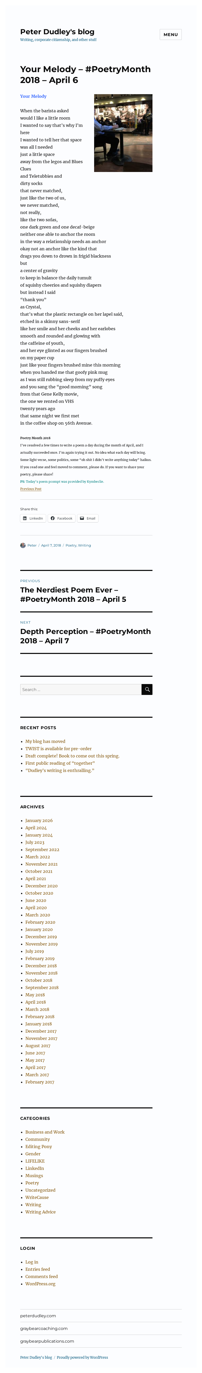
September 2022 (42, 849)
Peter (32, 545)
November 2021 (41, 864)
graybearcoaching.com (44, 1328)
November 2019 (41, 944)
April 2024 (36, 827)
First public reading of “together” (60, 763)
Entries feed (37, 1269)
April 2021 (35, 878)
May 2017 (35, 1060)
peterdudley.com (38, 1315)
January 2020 (39, 929)
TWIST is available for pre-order (58, 748)
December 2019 (41, 936)
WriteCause (37, 1197)
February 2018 (39, 1016)
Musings (34, 1175)
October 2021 (38, 871)
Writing (84, 545)
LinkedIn (34, 1168)
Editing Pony (38, 1146)
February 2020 (40, 922)
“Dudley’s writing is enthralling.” (59, 770)
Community (37, 1139)
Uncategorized (40, 1190)
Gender (32, 1153)
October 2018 (38, 980)
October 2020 (39, 893)
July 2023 (34, 842)
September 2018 (42, 987)
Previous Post (30, 489)
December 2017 (41, 1031)
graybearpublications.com (47, 1341)
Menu (171, 34)
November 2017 (41, 1038)
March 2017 (37, 1074)
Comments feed (41, 1276)
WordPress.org (40, 1283)
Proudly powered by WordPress (82, 1357)
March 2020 (37, 914)
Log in (31, 1262)
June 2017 (35, 1052)
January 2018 (38, 1023)
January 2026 (39, 820)
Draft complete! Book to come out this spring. (72, 755)
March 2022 (37, 856)
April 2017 (35, 1067)
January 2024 (39, 835)
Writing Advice (40, 1212)
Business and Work (45, 1132)
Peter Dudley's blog (57, 31)
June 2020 (35, 900)
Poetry (71, 545)
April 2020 (36, 907)
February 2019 (40, 958)
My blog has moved (45, 741)
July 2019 (34, 951)
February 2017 (39, 1082)
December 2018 (41, 965)
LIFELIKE (35, 1161)
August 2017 (37, 1045)
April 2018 (35, 1002)
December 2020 (41, 885)
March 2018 (37, 1009)
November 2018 (41, 973)
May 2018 (35, 994)
